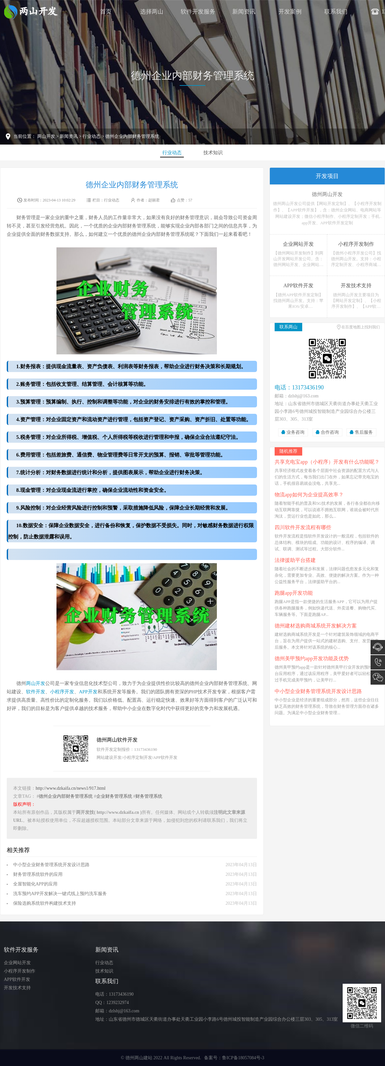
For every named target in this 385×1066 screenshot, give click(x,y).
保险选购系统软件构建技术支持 (44, 903)
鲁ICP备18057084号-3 (243, 1057)
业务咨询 (295, 432)
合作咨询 (330, 432)
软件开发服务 (198, 11)
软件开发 (35, 691)
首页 (106, 11)
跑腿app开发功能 (294, 593)
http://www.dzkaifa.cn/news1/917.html (71, 788)
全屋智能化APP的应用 (35, 884)
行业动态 (91, 136)
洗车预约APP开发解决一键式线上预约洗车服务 (60, 893)
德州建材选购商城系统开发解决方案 (316, 625)
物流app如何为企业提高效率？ (309, 494)
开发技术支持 (17, 987)
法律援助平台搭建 (295, 560)
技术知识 (213, 152)
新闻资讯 (243, 11)
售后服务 (364, 432)
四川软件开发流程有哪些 (303, 527)
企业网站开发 (17, 962)
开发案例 (290, 11)
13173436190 (378, 662)
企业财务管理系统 (114, 796)
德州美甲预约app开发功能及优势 (312, 658)
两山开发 (46, 136)
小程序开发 (62, 691)
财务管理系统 (148, 796)
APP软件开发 (17, 979)
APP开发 (88, 691)
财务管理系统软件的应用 (38, 874)
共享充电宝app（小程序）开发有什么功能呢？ (327, 462)
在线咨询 (378, 647)
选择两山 (151, 11)
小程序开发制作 (19, 971)
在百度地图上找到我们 (360, 327)
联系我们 (335, 11)
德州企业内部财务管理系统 (192, 75)
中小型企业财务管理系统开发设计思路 (51, 864)
